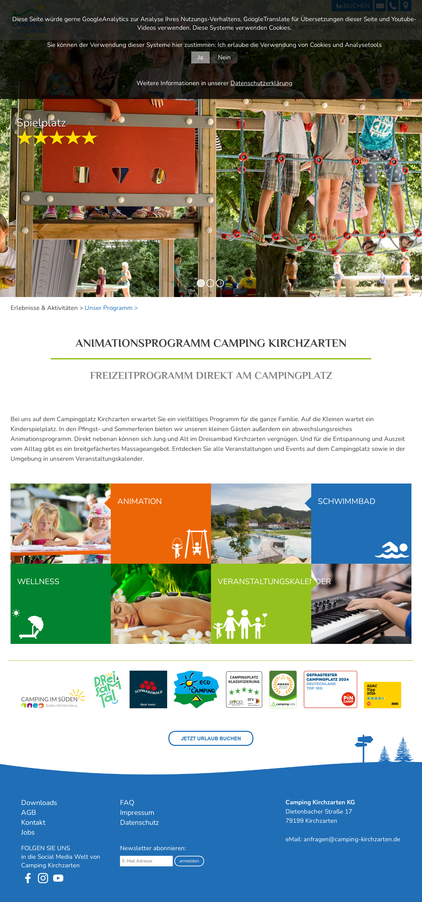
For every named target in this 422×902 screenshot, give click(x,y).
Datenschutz (139, 822)
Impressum (137, 813)
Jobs (28, 832)
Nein (224, 57)
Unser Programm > (111, 308)
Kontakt (33, 822)
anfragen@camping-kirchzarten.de (352, 839)
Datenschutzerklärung (261, 83)
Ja (200, 57)
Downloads (39, 803)
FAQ (127, 803)
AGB (28, 813)
